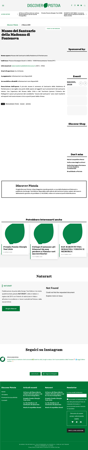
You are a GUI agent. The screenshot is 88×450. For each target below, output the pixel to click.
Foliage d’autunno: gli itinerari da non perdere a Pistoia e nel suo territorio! (43, 250)
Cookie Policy (39, 447)
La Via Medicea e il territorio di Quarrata (31, 403)
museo (22, 104)
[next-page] (86, 14)
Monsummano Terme (12, 104)
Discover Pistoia (12, 25)
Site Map (57, 447)
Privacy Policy (31, 447)
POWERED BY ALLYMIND (47, 446)
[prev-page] (17, 14)
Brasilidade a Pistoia (74, 171)
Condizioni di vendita (49, 447)
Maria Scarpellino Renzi (75, 159)
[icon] (81, 5)
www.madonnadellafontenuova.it (23, 66)
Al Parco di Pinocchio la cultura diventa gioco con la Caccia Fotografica (29, 14)
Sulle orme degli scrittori (76, 162)
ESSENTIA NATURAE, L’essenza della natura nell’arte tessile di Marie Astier (74, 14)
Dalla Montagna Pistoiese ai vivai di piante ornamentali (76, 167)
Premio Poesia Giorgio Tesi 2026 (51, 13)
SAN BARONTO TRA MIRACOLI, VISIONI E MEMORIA (72, 249)
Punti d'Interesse (53, 28)
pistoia (28, 104)
